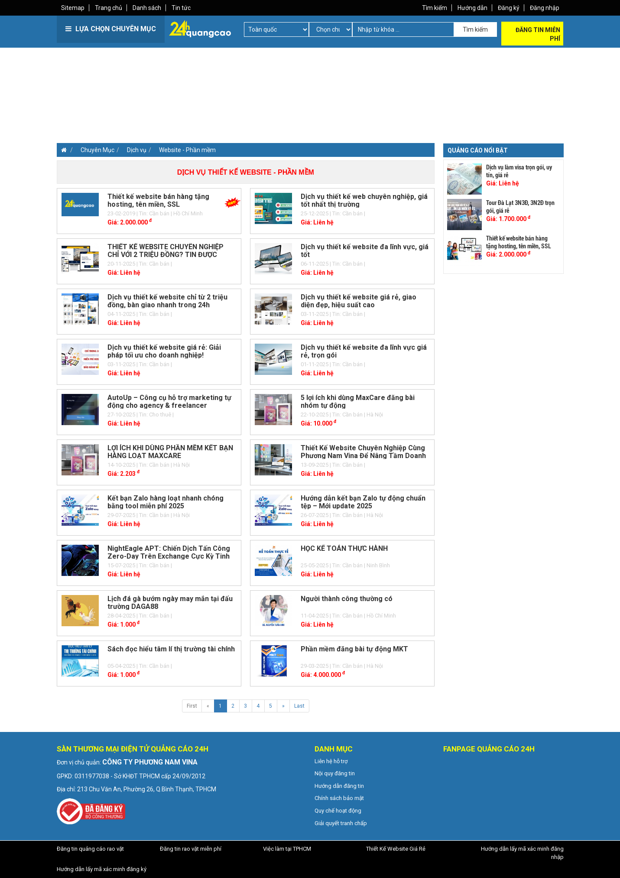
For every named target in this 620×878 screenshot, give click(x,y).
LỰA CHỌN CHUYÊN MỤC (110, 29)
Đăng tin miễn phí (538, 34)
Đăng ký (508, 7)
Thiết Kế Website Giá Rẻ (395, 848)
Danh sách (147, 7)
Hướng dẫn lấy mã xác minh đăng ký (101, 869)
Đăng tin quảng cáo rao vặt (90, 848)
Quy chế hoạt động (338, 810)
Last (299, 706)
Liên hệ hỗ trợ (331, 761)
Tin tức (181, 7)
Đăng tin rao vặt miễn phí (190, 848)
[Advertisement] (182, 108)
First (192, 706)
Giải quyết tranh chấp (341, 823)
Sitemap (72, 7)
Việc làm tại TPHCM (287, 848)
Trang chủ (108, 7)
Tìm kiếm (434, 7)
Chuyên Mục (97, 149)
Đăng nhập (544, 7)
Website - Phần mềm (187, 149)
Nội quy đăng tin (335, 773)
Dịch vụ (136, 149)
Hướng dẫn (472, 7)
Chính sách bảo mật (339, 798)
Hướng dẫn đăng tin (339, 786)
